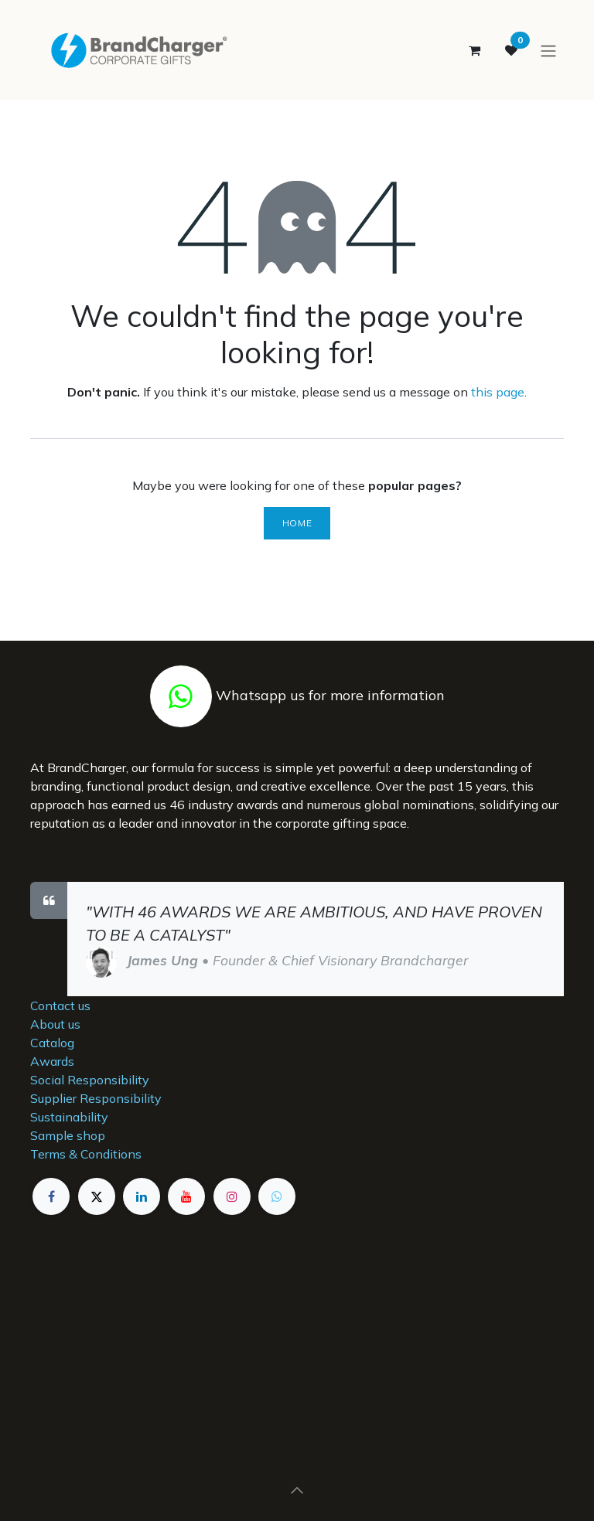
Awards (52, 1061)
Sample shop (67, 1135)
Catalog (52, 1042)
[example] (276, 1196)
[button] (297, 1490)
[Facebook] (51, 1196)
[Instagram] (232, 1196)
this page (497, 393)
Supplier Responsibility (96, 1098)
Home (297, 524)
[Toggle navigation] (548, 51)
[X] (96, 1196)
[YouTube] (186, 1196)
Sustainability (69, 1117)
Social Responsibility (89, 1079)
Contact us (60, 1005)
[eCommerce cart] (474, 51)
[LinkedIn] (141, 1196)
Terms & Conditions (86, 1154)
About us (55, 1024)
